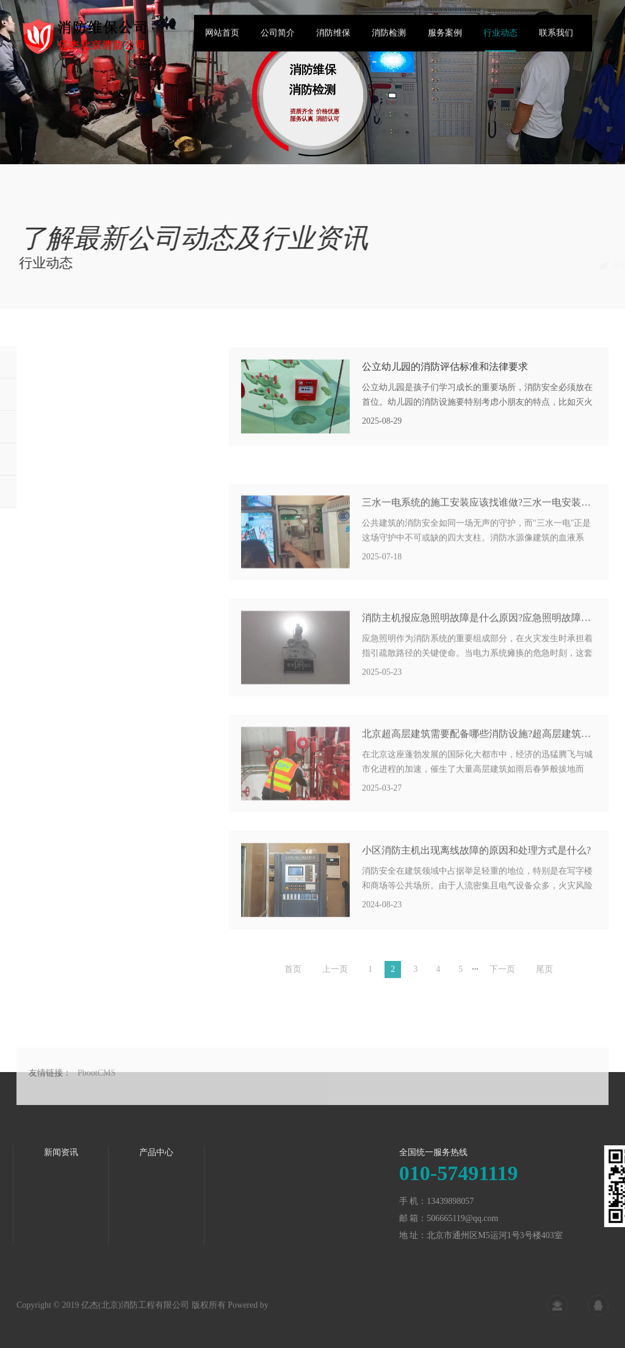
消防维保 (333, 38)
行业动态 (500, 38)
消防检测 (389, 38)
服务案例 (445, 38)
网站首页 (222, 38)
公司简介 (278, 38)
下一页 (502, 978)
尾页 (544, 978)
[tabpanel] (312, 82)
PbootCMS (96, 1103)
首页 (553, 265)
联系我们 (556, 38)
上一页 (335, 978)
